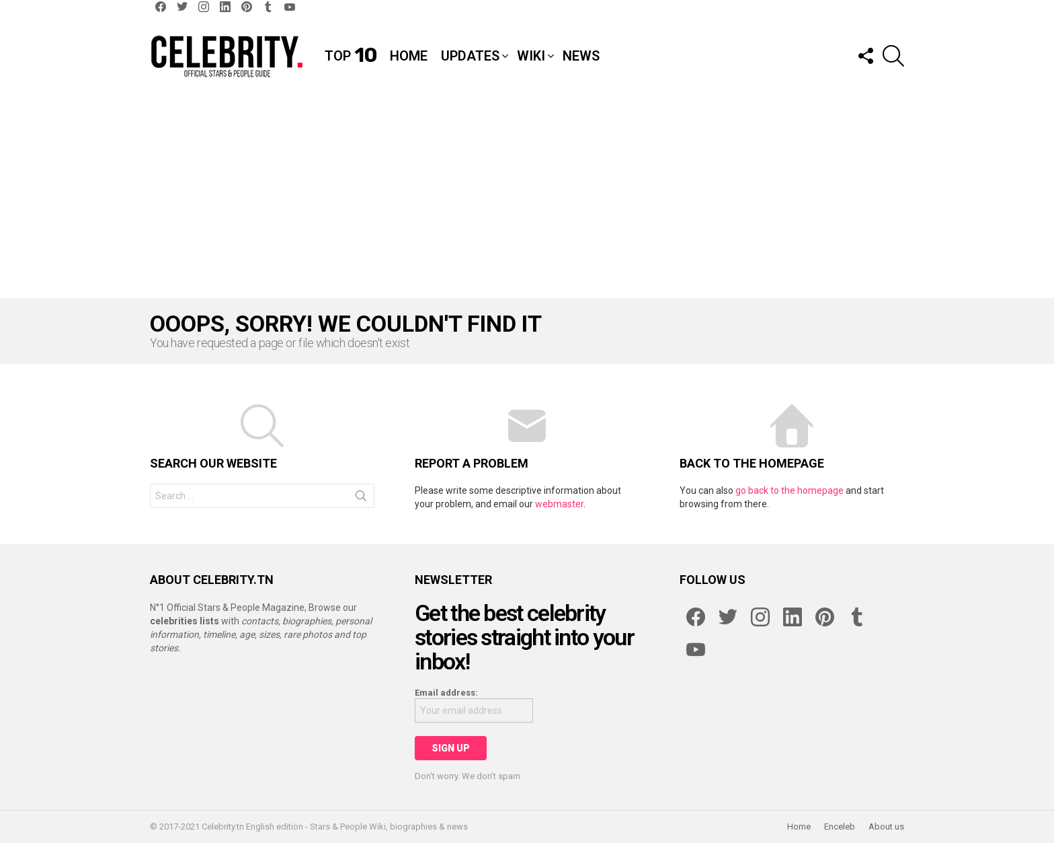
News (581, 56)
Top (350, 56)
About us (886, 826)
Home (409, 56)
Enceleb (839, 826)
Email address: (446, 693)
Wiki (531, 56)
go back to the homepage (789, 490)
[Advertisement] (527, 197)
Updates (470, 56)
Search (361, 498)
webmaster (559, 504)
